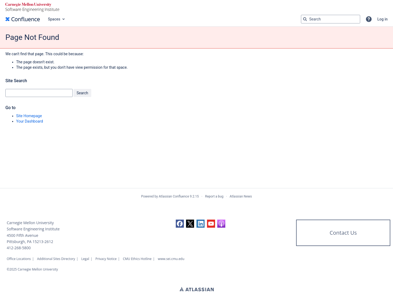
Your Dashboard (29, 121)
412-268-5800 (19, 247)
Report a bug (214, 196)
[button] (369, 19)
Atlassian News (241, 196)
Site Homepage (29, 116)
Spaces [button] (54, 19)
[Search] (305, 19)
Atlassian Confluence (174, 196)
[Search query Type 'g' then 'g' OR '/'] (330, 19)
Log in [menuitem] (382, 19)
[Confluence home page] (23, 19)
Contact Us (343, 232)
